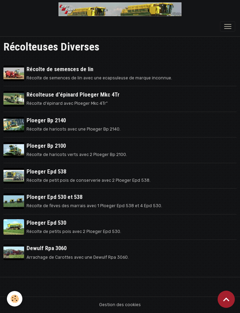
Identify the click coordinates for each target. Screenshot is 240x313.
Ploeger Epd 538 (46, 171)
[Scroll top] (226, 299)
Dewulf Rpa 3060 (46, 248)
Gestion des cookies (120, 304)
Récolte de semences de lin (60, 69)
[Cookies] (14, 298)
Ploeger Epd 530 (46, 222)
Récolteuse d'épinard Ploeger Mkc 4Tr (73, 94)
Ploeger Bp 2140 (46, 120)
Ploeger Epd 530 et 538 (54, 196)
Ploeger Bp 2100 (46, 145)
